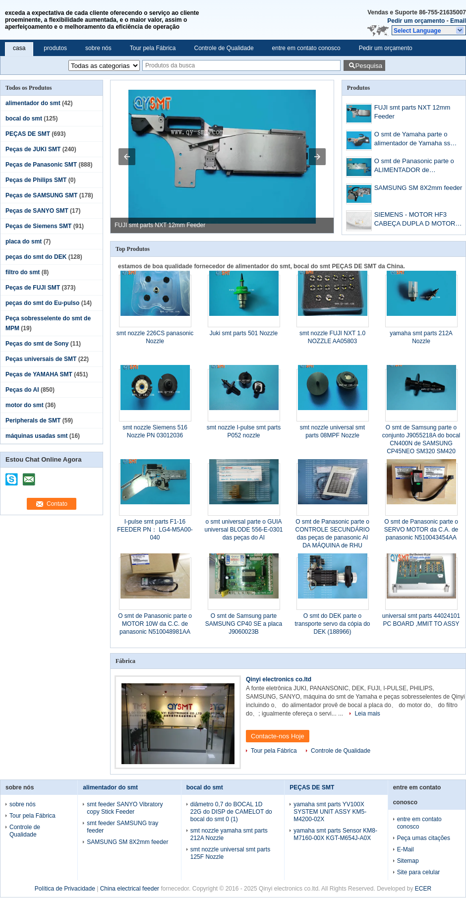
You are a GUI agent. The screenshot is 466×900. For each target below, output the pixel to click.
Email (458, 20)
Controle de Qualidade (223, 48)
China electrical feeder (129, 888)
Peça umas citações (423, 838)
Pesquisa (368, 65)
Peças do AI (22, 389)
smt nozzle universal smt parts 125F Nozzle (230, 853)
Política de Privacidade (65, 888)
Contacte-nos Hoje (277, 736)
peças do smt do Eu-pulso (42, 303)
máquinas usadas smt (36, 435)
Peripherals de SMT (32, 420)
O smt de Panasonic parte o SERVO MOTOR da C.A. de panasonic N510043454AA (421, 529)
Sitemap (408, 860)
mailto (28, 476)
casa (19, 48)
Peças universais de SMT (40, 359)
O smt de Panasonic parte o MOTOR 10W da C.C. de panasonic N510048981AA (155, 623)
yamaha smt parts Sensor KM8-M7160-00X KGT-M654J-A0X (335, 834)
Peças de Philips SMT (35, 180)
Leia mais (367, 713)
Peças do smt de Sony (36, 343)
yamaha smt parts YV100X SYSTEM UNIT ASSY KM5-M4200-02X (329, 812)
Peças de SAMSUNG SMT (41, 195)
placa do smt (23, 241)
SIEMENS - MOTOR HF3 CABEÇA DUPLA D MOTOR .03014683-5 (415, 220)
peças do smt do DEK (35, 256)
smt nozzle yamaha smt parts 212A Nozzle (229, 834)
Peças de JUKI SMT (32, 149)
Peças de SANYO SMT (36, 210)
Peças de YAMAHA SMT (38, 374)
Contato (57, 503)
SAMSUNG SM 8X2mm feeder (418, 187)
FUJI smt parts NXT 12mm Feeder (160, 225)
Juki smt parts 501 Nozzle (244, 333)
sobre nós (98, 48)
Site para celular (418, 872)
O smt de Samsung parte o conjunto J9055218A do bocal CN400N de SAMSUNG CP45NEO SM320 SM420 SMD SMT (421, 443)
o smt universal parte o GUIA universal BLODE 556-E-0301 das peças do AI (243, 529)
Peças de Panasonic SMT (41, 164)
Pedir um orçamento (416, 20)
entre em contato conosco (306, 48)
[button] (429, 30)
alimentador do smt (32, 103)
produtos (55, 48)
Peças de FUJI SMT (32, 287)
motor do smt (24, 405)
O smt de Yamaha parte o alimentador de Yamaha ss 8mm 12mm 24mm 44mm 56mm (412, 139)
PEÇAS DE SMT (27, 133)
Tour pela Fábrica (153, 48)
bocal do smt (23, 118)
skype (11, 476)
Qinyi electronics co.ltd (278, 679)
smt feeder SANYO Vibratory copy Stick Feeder (125, 808)
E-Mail (405, 849)
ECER (423, 888)
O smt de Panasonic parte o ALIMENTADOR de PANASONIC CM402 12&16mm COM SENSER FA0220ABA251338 (420, 166)
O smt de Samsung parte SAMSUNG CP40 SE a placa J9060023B (243, 623)
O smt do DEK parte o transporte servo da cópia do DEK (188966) (332, 623)
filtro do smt (22, 272)
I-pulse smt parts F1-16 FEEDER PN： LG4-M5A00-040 (155, 529)
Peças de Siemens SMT (38, 226)
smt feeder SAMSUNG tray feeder (122, 827)
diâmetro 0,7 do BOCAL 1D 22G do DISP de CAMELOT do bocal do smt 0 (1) (231, 812)
